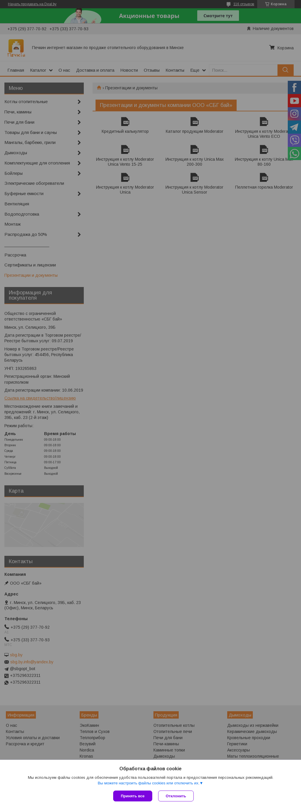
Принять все (133, 796)
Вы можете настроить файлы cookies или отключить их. (148, 783)
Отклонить (176, 796)
